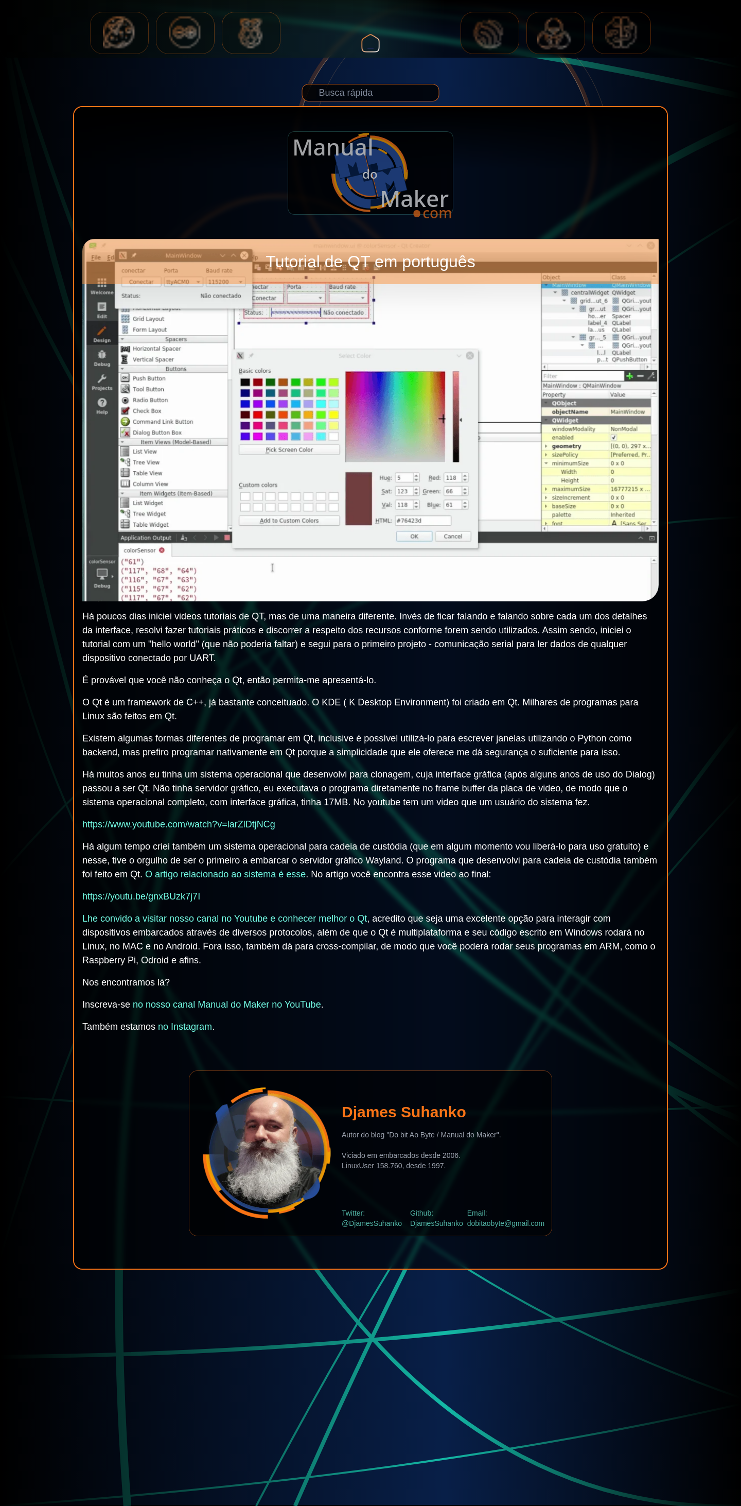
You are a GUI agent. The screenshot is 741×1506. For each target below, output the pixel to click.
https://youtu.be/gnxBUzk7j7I (141, 896)
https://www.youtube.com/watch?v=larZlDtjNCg (178, 824)
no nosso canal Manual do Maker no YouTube (227, 1004)
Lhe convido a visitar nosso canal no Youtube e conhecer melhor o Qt (224, 918)
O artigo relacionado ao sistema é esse (225, 874)
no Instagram (185, 1027)
